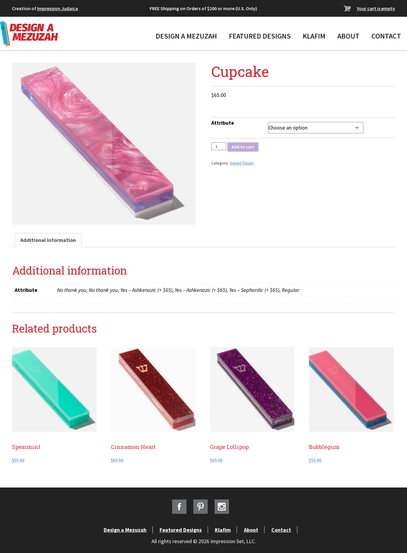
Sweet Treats (242, 163)
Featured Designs (260, 36)
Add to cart (243, 147)
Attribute (222, 122)
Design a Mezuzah (186, 36)
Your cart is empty (376, 8)
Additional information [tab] (48, 240)
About (348, 36)
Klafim (314, 36)
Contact (386, 36)
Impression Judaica (57, 8)
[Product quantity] (219, 146)
